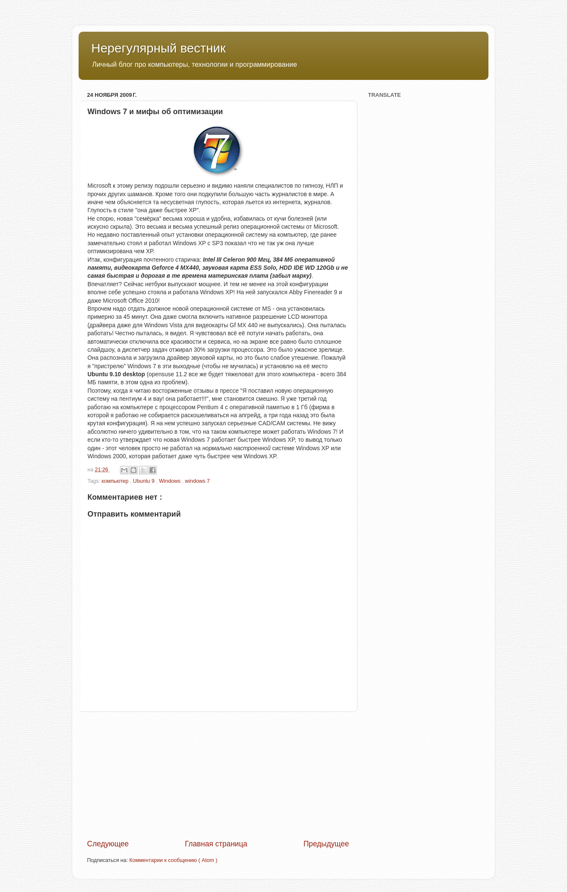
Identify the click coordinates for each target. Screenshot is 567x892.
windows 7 (197, 481)
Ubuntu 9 (144, 481)
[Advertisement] (218, 775)
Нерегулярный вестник (158, 48)
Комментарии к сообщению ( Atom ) (173, 860)
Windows (170, 481)
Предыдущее (326, 844)
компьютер (116, 481)
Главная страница (216, 844)
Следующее (108, 844)
